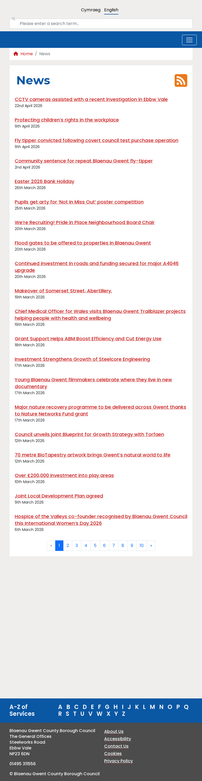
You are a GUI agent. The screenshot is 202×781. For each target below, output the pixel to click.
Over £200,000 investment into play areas (64, 475)
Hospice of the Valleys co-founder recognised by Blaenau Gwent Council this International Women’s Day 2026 (101, 519)
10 (142, 545)
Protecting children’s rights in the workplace (67, 119)
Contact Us (116, 746)
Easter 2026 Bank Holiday (44, 181)
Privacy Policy (118, 761)
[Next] (151, 545)
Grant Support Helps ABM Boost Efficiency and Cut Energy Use (88, 338)
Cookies (113, 753)
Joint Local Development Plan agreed (59, 496)
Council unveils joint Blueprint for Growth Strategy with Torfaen (89, 434)
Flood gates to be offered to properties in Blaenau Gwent (83, 243)
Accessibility (117, 739)
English (111, 10)
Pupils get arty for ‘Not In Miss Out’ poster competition (79, 202)
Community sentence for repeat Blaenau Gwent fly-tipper (84, 161)
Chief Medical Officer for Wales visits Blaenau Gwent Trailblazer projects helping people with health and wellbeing (100, 314)
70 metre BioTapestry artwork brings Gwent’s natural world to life (92, 455)
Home (23, 54)
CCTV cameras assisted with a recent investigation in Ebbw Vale (91, 99)
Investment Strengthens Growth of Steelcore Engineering (82, 359)
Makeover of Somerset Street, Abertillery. (63, 290)
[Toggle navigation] (189, 40)
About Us (114, 731)
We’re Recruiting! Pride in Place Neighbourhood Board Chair (85, 222)
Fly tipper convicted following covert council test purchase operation (96, 140)
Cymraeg (90, 10)
